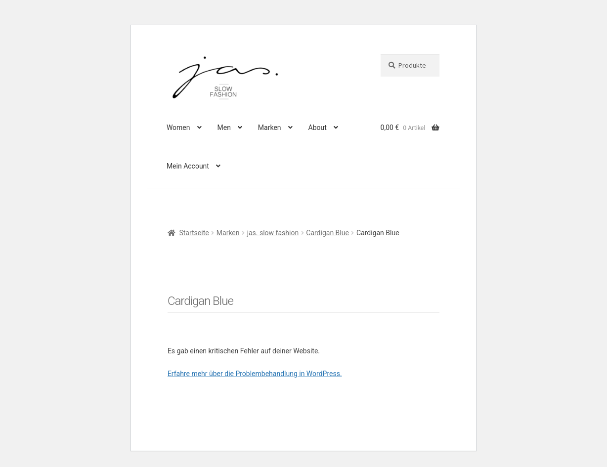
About (317, 127)
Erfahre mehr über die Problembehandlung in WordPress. (255, 374)
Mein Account (188, 166)
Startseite (194, 233)
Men (223, 127)
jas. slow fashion (273, 233)
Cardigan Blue (327, 233)
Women (178, 127)
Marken (269, 127)
